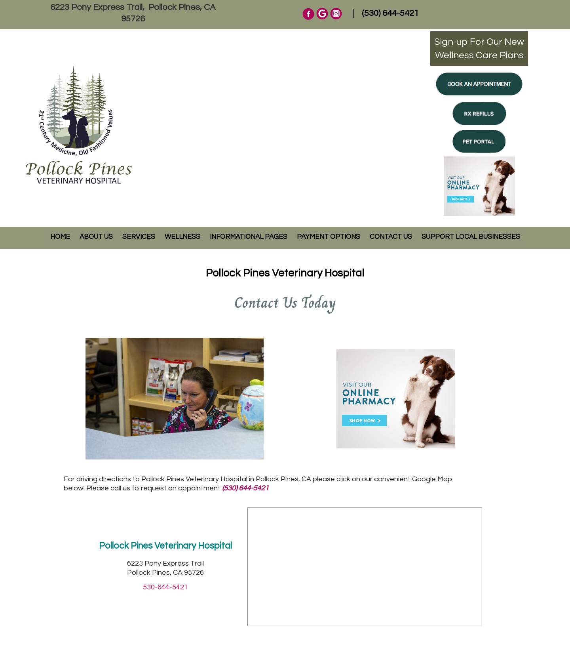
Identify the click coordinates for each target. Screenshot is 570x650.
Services (138, 236)
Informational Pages (248, 236)
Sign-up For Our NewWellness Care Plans (479, 48)
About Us (96, 236)
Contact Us (391, 236)
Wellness (182, 236)
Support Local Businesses (471, 236)
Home (60, 236)
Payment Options (328, 236)
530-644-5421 (165, 587)
